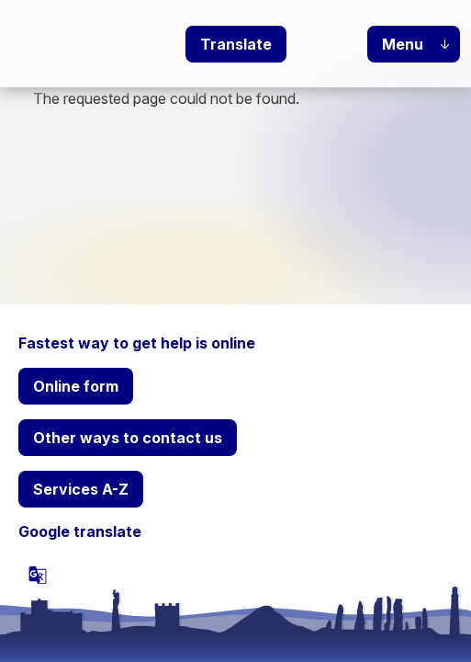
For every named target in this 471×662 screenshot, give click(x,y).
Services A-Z (81, 489)
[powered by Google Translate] (38, 575)
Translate (236, 44)
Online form (75, 386)
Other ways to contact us (127, 437)
